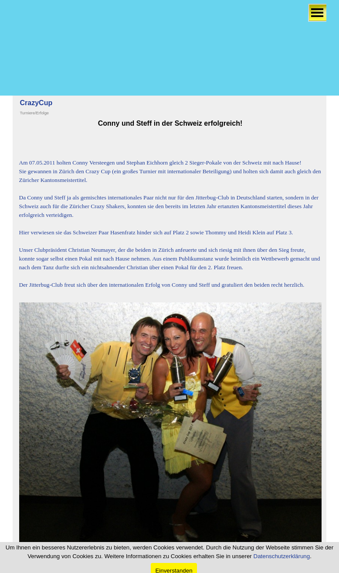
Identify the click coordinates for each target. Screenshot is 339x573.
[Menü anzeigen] (317, 12)
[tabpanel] (170, 208)
